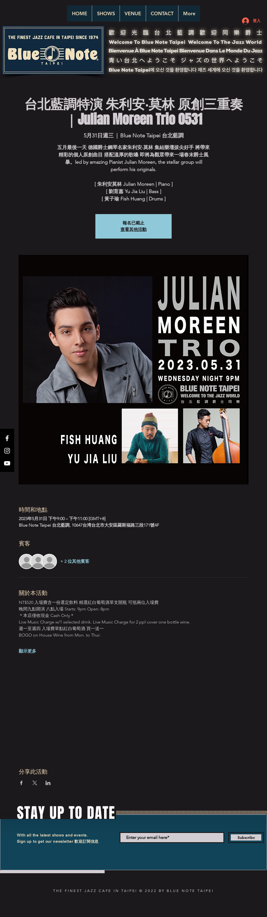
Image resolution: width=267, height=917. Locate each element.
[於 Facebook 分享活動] (21, 783)
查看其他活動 (133, 229)
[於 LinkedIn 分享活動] (48, 783)
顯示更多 (27, 651)
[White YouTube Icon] (7, 463)
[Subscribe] (246, 837)
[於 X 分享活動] (34, 783)
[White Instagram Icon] (7, 451)
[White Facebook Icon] (7, 438)
